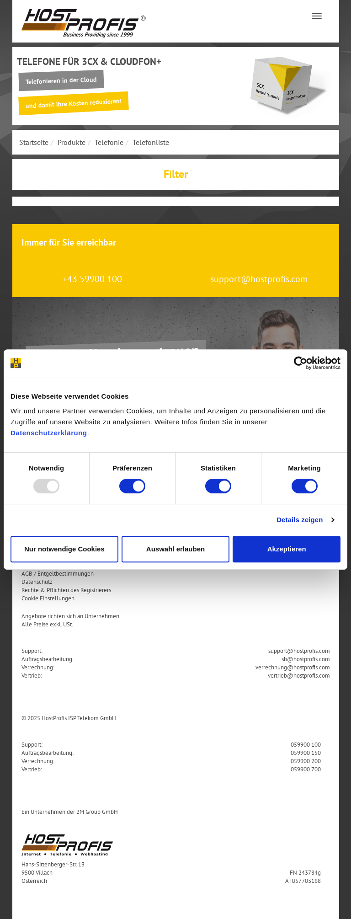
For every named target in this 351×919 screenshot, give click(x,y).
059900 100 (306, 744)
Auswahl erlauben (175, 549)
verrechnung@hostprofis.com (292, 667)
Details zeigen (300, 520)
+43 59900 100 (92, 279)
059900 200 (306, 760)
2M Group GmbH (97, 811)
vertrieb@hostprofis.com (299, 675)
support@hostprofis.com (259, 279)
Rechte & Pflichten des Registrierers (66, 589)
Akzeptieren (286, 549)
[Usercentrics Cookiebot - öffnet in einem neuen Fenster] (300, 363)
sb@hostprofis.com (306, 659)
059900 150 (306, 752)
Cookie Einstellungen (47, 598)
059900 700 (306, 769)
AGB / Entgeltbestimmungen (57, 573)
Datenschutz (37, 581)
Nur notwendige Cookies (64, 549)
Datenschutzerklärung (49, 433)
